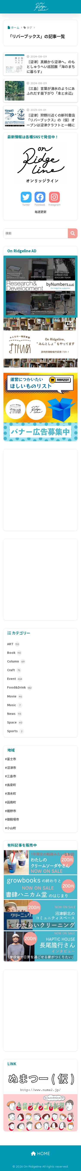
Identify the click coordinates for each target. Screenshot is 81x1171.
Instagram (54, 204)
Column (16, 661)
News (14, 714)
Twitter (26, 204)
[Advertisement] (40, 490)
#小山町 (10, 828)
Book (14, 653)
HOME (40, 1153)
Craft (14, 670)
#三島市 (10, 776)
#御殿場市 (12, 819)
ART (13, 644)
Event (14, 679)
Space (15, 722)
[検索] (73, 233)
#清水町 (10, 793)
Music (14, 705)
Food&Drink (19, 687)
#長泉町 (10, 785)
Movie (15, 696)
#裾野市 (10, 811)
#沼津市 (10, 767)
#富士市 (10, 759)
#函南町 (10, 802)
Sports (15, 731)
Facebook (40, 204)
